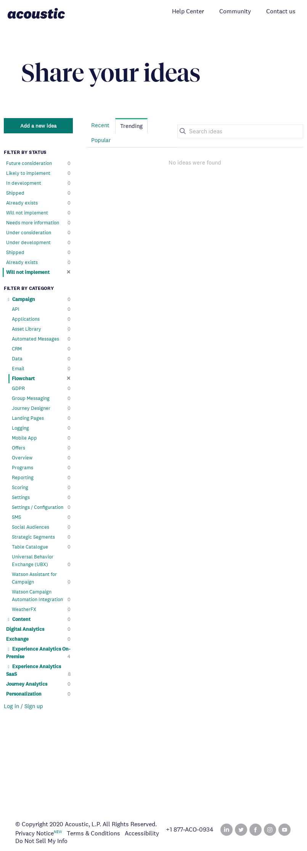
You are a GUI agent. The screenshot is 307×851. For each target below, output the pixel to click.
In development (38, 183)
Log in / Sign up (23, 706)
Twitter (241, 830)
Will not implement (38, 213)
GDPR (41, 388)
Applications (41, 319)
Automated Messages (41, 339)
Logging (41, 428)
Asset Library (41, 329)
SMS (41, 517)
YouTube (284, 830)
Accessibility (142, 833)
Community (235, 11)
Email (41, 369)
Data (41, 359)
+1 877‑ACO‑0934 (189, 829)
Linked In (226, 830)
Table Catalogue (41, 547)
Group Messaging (41, 398)
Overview (41, 458)
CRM (41, 349)
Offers (41, 448)
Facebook (255, 830)
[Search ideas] (240, 131)
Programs (41, 468)
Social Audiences (41, 527)
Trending (131, 126)
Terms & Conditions (93, 833)
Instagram (270, 830)
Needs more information (38, 223)
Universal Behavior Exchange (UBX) (41, 560)
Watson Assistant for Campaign (41, 578)
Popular (101, 140)
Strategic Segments (41, 537)
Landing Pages (41, 418)
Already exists (38, 203)
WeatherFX (41, 609)
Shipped (38, 193)
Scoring (41, 487)
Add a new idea (38, 125)
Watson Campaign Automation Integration (41, 596)
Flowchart (41, 378)
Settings (41, 497)
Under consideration (38, 233)
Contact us (281, 11)
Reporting (41, 477)
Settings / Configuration (41, 507)
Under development (38, 242)
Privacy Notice (34, 833)
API (41, 309)
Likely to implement (38, 173)
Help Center (188, 11)
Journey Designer (41, 408)
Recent (100, 125)
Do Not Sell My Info (41, 841)
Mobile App (41, 438)
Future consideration (38, 163)
